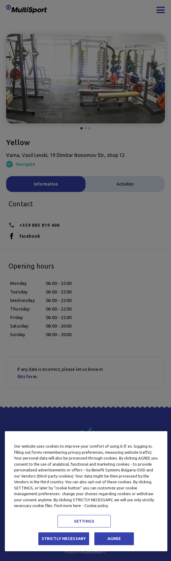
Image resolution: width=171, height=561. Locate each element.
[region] (86, 491)
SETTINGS (84, 521)
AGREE (114, 538)
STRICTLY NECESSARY (64, 538)
